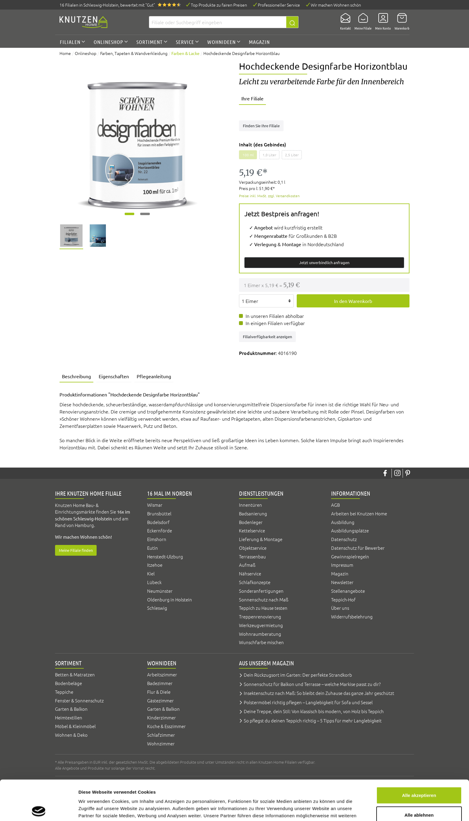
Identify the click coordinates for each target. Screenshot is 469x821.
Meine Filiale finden (76, 550)
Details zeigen (318, 809)
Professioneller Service (279, 5)
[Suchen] (292, 22)
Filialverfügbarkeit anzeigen (267, 336)
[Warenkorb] (400, 22)
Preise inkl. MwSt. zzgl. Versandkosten (269, 195)
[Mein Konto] (381, 22)
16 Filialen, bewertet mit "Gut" (107, 5)
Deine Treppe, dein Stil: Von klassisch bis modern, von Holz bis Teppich (314, 711)
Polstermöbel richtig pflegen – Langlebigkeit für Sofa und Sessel (308, 702)
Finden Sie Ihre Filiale (261, 125)
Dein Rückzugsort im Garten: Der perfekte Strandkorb (298, 675)
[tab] (76, 377)
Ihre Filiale (252, 98)
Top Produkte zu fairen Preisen (219, 5)
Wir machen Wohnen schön (336, 5)
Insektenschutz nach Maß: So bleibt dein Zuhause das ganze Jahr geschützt (319, 693)
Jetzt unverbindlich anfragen (324, 262)
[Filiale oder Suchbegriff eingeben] (217, 22)
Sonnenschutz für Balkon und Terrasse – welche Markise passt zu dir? (312, 684)
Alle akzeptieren (419, 755)
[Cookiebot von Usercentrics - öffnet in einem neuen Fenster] (39, 809)
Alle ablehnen (419, 774)
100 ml (248, 154)
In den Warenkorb (353, 301)
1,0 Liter (269, 154)
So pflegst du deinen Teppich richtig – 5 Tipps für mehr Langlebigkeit (313, 720)
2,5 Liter (292, 154)
